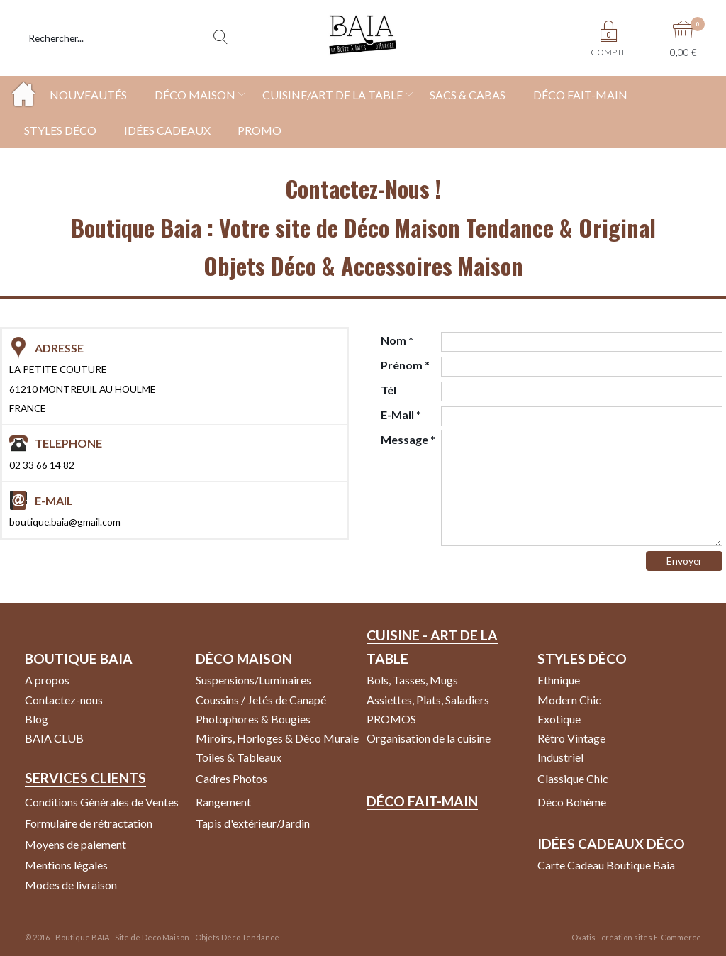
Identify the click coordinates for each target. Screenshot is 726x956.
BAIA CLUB (54, 738)
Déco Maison (244, 658)
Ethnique (558, 680)
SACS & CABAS (468, 94)
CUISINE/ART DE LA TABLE (332, 94)
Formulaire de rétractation (88, 823)
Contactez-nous (64, 699)
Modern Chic (569, 699)
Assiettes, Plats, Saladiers (428, 699)
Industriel (560, 757)
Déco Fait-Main (422, 801)
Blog (36, 719)
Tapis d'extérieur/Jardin (253, 823)
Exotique (559, 719)
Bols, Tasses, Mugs (412, 680)
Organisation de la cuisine (429, 738)
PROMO (259, 130)
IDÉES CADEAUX (167, 130)
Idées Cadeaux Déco (611, 843)
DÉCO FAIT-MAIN (580, 94)
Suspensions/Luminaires (253, 680)
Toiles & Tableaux (238, 757)
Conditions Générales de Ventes (102, 801)
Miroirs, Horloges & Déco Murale (277, 738)
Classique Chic (572, 778)
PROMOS (391, 719)
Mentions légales (66, 865)
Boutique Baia (79, 658)
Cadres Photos (231, 778)
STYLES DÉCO (60, 130)
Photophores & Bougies (253, 719)
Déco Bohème (571, 801)
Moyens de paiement (75, 844)
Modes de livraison (71, 884)
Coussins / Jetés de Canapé (261, 699)
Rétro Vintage (571, 738)
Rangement (223, 801)
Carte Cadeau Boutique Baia (606, 865)
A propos (47, 680)
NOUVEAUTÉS (88, 94)
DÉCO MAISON (195, 94)
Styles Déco (582, 658)
